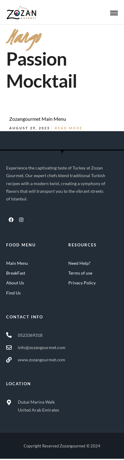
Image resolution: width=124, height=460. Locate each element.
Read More (68, 128)
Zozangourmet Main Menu (37, 119)
